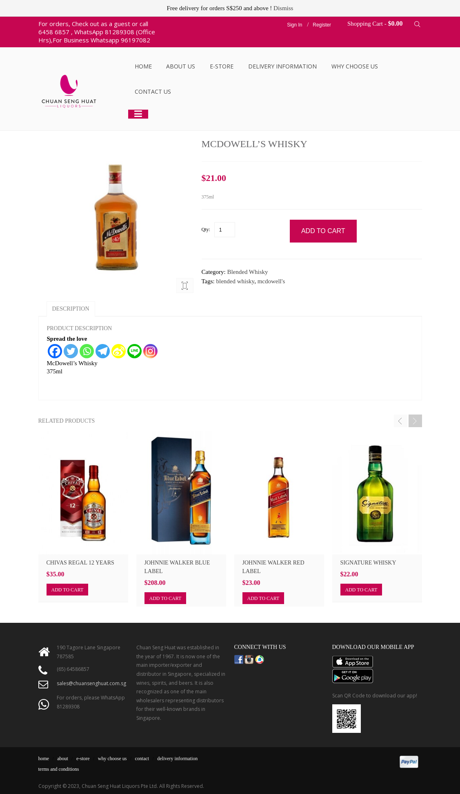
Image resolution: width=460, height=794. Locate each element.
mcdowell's (271, 281)
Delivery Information (282, 66)
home (43, 758)
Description (70, 309)
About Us (180, 66)
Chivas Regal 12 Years (80, 563)
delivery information (177, 758)
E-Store (221, 66)
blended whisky (235, 281)
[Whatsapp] (87, 351)
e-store (83, 758)
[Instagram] (150, 351)
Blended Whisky (247, 272)
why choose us (112, 758)
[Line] (134, 351)
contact (142, 758)
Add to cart (67, 590)
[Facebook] (55, 351)
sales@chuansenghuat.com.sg (91, 683)
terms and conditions (58, 769)
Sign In (294, 25)
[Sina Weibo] (118, 351)
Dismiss (283, 8)
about (62, 758)
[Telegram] (103, 351)
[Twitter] (71, 351)
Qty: (206, 229)
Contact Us (153, 91)
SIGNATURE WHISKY (368, 563)
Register (322, 25)
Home (143, 66)
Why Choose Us (354, 66)
